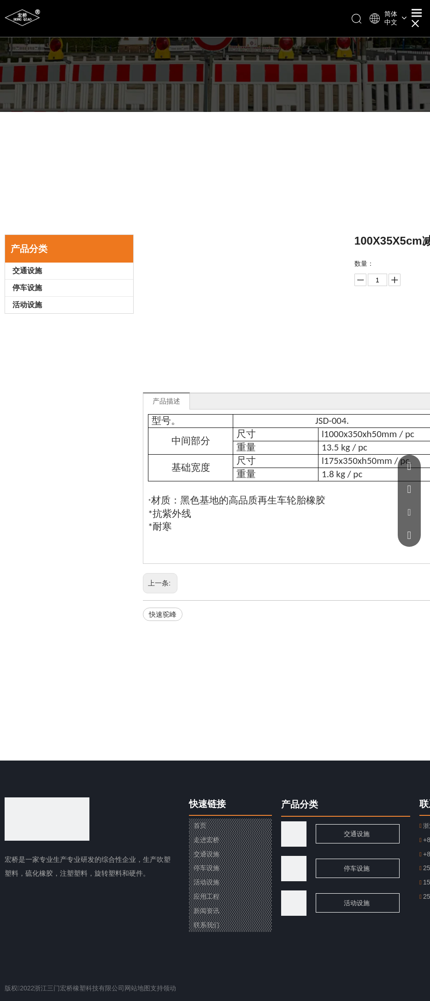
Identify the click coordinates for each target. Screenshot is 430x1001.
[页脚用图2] (293, 903)
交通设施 (27, 271)
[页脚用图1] (293, 868)
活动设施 (27, 305)
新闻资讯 (206, 910)
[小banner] (215, 56)
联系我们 (206, 925)
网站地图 (137, 988)
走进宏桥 (206, 839)
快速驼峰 (163, 614)
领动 (169, 988)
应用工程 (206, 896)
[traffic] (293, 834)
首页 (200, 825)
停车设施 (27, 288)
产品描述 (166, 401)
